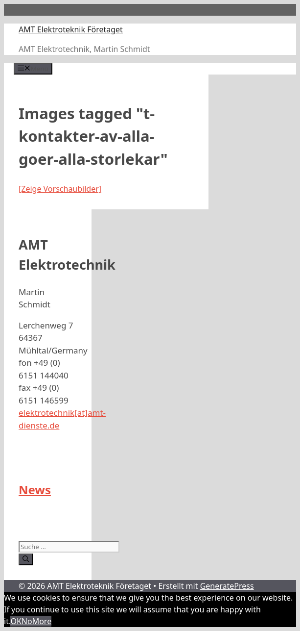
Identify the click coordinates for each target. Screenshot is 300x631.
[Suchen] (26, 559)
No (27, 621)
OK (15, 621)
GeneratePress (227, 586)
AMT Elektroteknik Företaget (71, 29)
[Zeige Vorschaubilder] (60, 188)
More (42, 621)
